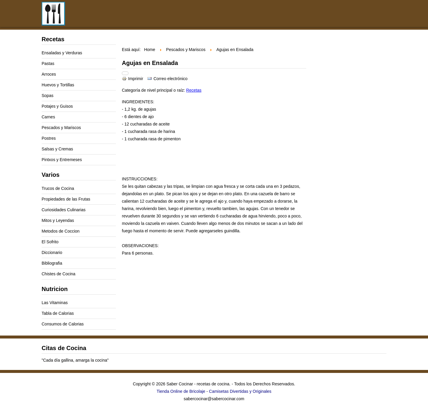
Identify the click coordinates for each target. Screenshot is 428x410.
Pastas (48, 63)
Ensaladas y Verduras (62, 52)
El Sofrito (50, 241)
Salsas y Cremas (57, 149)
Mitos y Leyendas (58, 220)
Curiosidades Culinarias (64, 209)
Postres (49, 138)
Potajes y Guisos (57, 106)
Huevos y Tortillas (58, 84)
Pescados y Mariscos (61, 127)
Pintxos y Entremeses (62, 159)
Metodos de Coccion (61, 231)
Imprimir (133, 78)
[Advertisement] (252, 17)
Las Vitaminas (55, 302)
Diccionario (52, 252)
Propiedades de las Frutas (66, 199)
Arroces (49, 74)
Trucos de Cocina (58, 188)
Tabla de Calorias (58, 313)
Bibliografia (52, 263)
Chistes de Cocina (58, 273)
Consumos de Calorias (63, 324)
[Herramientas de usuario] (125, 73)
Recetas (193, 90)
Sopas (48, 95)
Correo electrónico (167, 78)
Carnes (48, 117)
